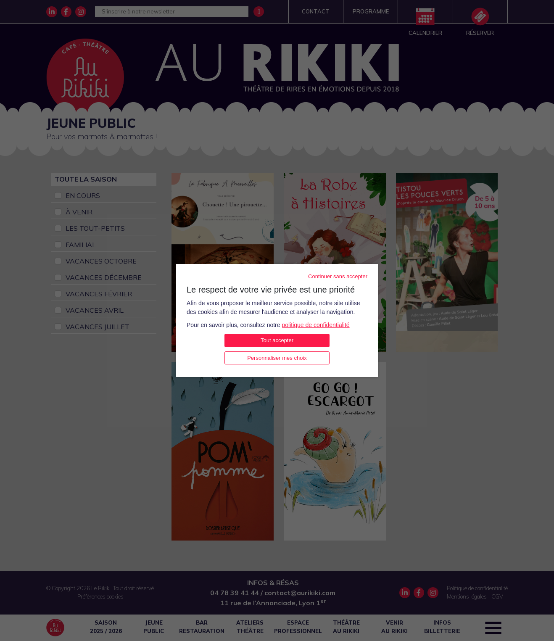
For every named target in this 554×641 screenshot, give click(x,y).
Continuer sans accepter (337, 276)
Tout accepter (277, 340)
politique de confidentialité (315, 325)
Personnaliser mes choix (277, 358)
